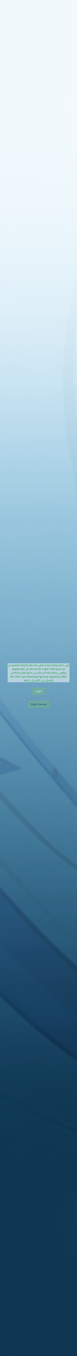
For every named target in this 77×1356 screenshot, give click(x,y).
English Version (39, 704)
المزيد (38, 691)
